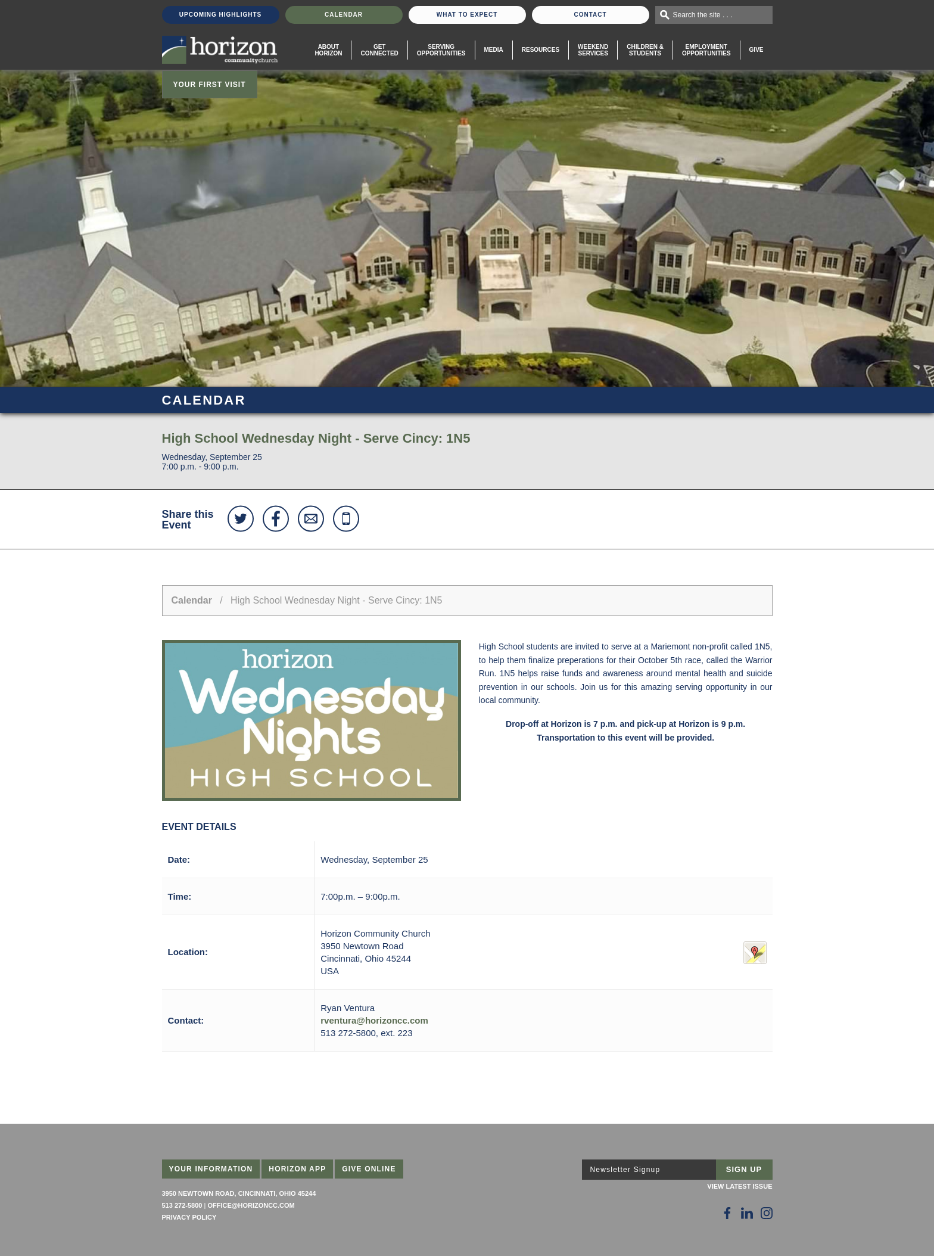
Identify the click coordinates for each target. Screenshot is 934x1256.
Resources (540, 49)
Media (493, 49)
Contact (590, 14)
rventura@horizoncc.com (374, 1020)
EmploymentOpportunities (706, 50)
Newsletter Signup (625, 1169)
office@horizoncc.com (250, 1205)
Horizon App (297, 1169)
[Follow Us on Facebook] (727, 1213)
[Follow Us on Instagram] (767, 1213)
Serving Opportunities (441, 50)
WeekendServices (593, 50)
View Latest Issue (739, 1186)
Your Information (211, 1169)
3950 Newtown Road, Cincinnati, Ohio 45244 (239, 1193)
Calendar (344, 14)
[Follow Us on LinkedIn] (747, 1213)
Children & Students (645, 50)
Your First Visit (209, 84)
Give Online (369, 1169)
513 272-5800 (182, 1205)
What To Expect (467, 14)
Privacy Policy (189, 1217)
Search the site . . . (703, 15)
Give (756, 49)
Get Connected (379, 50)
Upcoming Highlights (220, 14)
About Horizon (328, 50)
